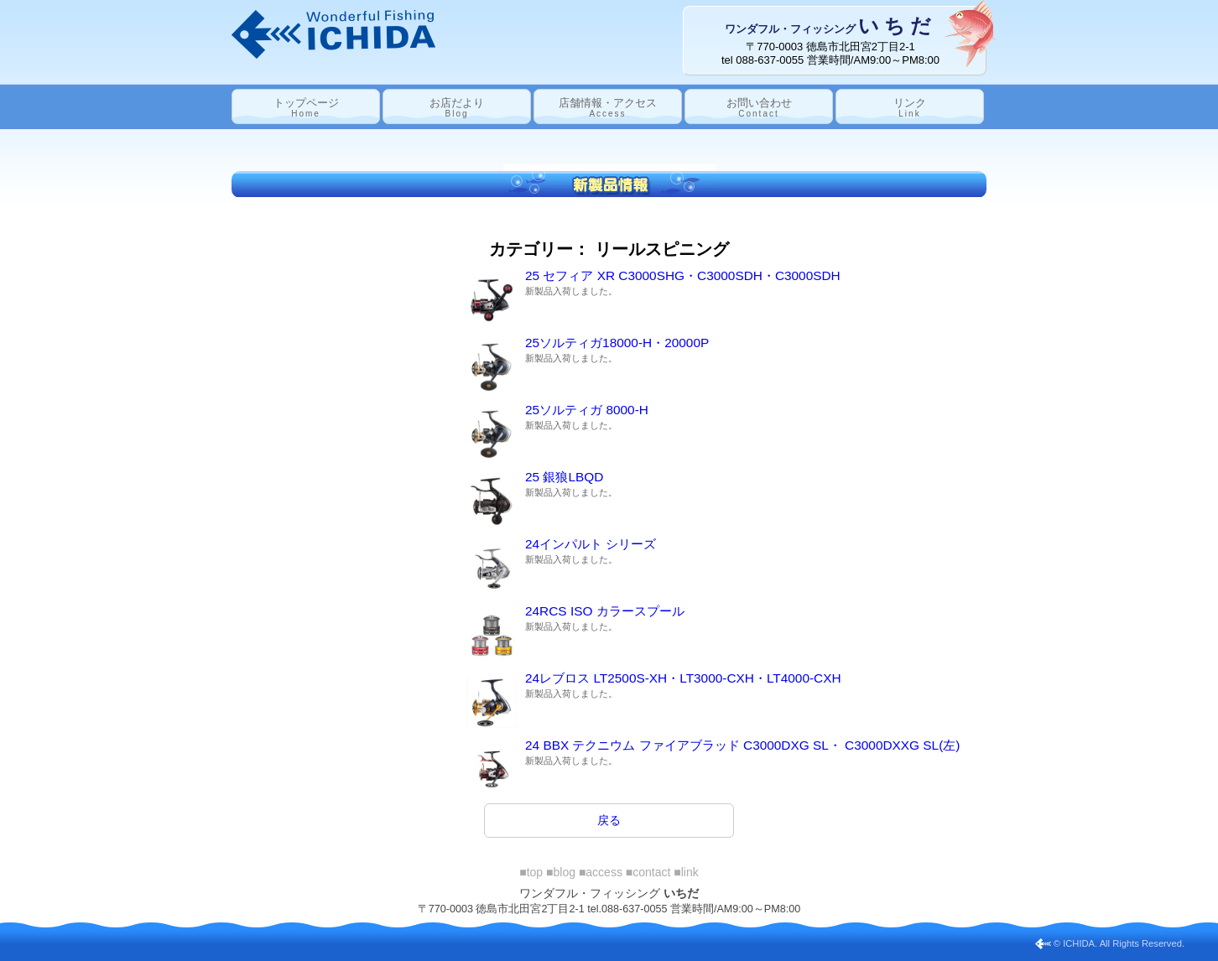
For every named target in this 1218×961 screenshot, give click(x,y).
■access (600, 872)
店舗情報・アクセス (608, 107)
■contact (648, 872)
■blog (560, 872)
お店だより (456, 107)
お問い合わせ (759, 107)
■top (531, 872)
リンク (909, 107)
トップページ (306, 107)
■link (686, 872)
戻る (609, 820)
